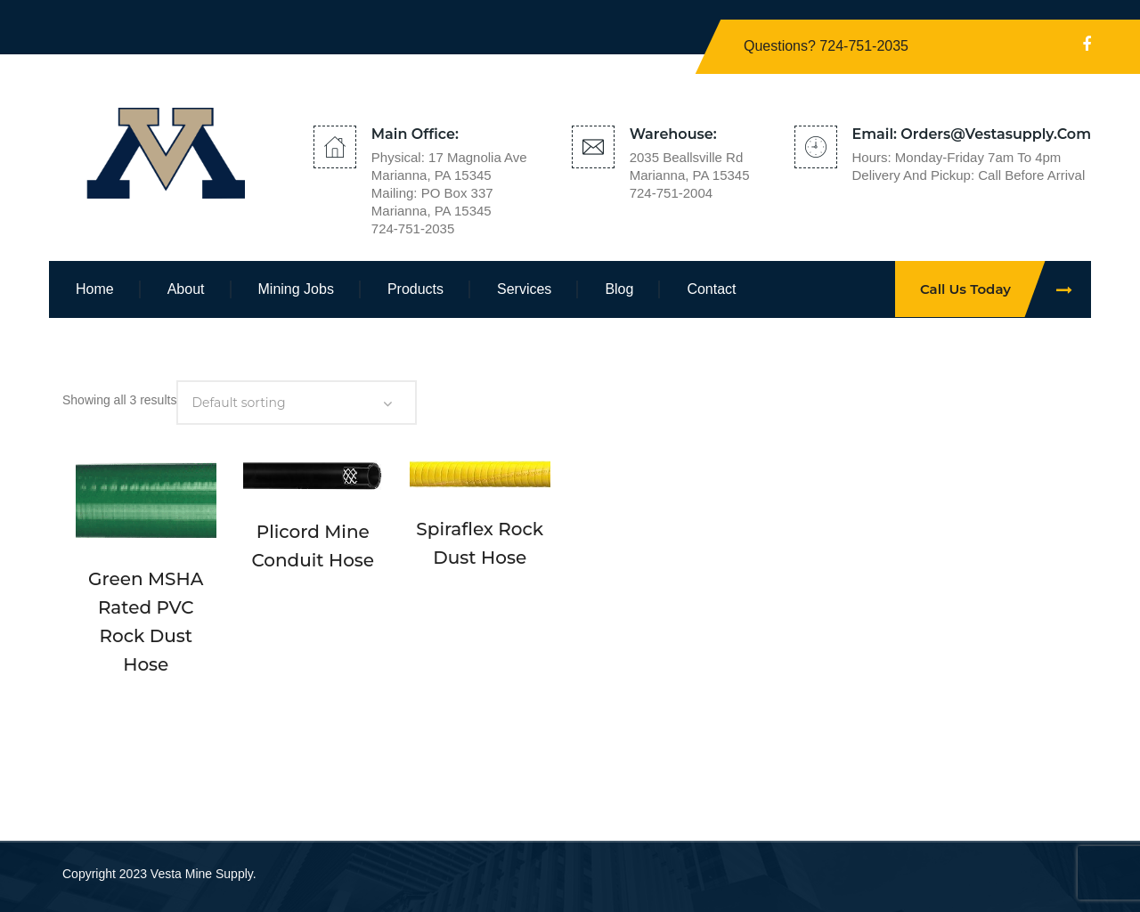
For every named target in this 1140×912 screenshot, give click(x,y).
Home (95, 289)
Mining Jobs (296, 289)
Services (524, 289)
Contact (711, 289)
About (186, 289)
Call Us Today (1005, 289)
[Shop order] (296, 402)
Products (415, 289)
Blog (619, 289)
